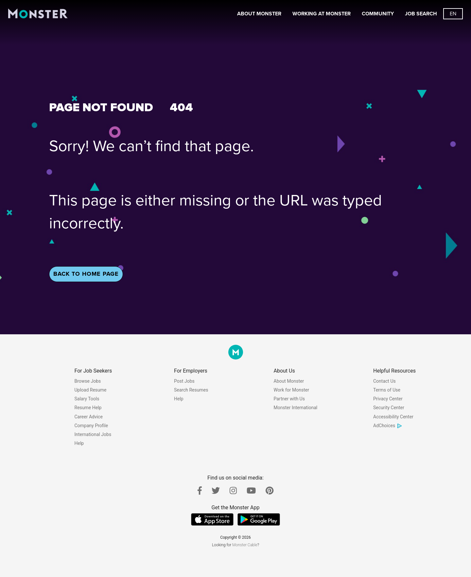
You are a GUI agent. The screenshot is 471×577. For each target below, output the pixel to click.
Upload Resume (91, 390)
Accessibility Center (393, 416)
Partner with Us (289, 398)
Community (378, 13)
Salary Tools (87, 398)
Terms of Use (386, 390)
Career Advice (89, 416)
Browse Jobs (88, 381)
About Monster (259, 13)
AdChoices (387, 425)
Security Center (388, 407)
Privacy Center (388, 398)
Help (79, 443)
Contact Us (384, 381)
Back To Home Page (86, 273)
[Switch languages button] (453, 13)
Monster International (296, 407)
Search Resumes (191, 390)
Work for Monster (291, 390)
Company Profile (91, 425)
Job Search (421, 13)
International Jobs (93, 434)
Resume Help (88, 407)
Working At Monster (321, 13)
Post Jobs (184, 381)
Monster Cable (244, 545)
